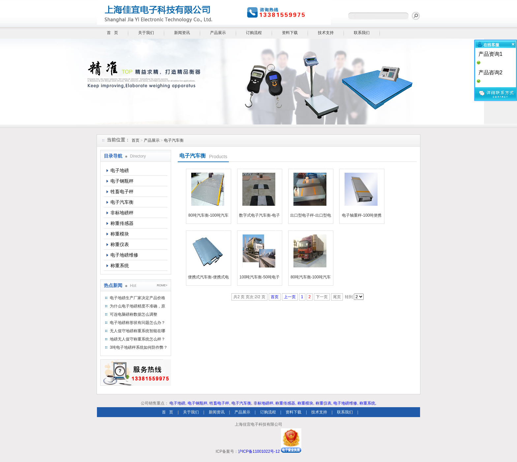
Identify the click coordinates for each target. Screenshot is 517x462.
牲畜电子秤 (122, 191)
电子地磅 (119, 170)
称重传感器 (122, 223)
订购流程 (254, 32)
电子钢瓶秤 (122, 181)
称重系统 (119, 265)
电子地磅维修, (345, 403)
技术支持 (326, 32)
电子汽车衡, (241, 403)
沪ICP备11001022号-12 (259, 451)
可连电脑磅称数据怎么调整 (133, 314)
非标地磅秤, (264, 403)
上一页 (290, 297)
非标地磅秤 (122, 212)
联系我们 (362, 32)
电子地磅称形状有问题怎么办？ (137, 322)
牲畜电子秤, (219, 403)
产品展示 (218, 32)
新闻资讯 (182, 32)
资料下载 (290, 32)
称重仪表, (324, 403)
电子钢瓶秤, (198, 403)
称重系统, (367, 403)
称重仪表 (119, 244)
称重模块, (305, 403)
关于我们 (146, 32)
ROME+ (162, 285)
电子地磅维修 (124, 255)
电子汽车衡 (174, 140)
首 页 (112, 32)
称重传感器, (285, 403)
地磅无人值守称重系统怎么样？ (137, 339)
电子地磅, (177, 403)
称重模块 (119, 233)
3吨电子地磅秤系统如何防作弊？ (138, 347)
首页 (135, 140)
